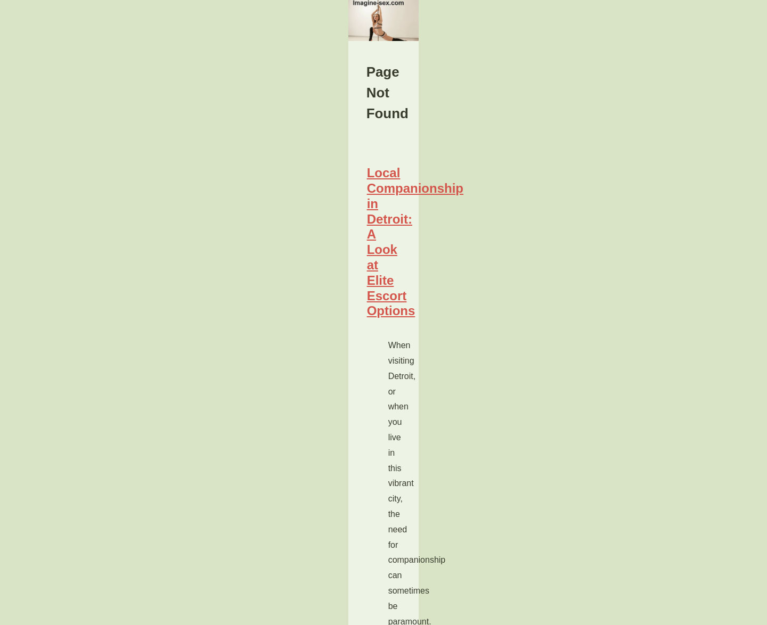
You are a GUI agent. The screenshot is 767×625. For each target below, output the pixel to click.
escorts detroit (213, 549)
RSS (227, 614)
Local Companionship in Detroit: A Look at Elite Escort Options (261, 469)
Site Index (574, 418)
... (229, 564)
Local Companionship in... (601, 486)
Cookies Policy (196, 614)
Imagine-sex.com (114, 614)
